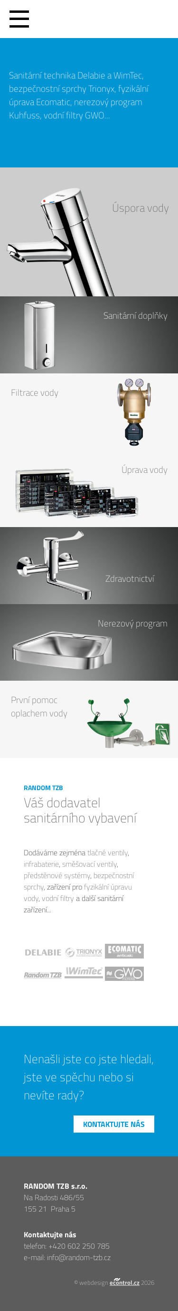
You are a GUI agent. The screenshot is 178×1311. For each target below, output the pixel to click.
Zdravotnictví (129, 578)
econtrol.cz (125, 1282)
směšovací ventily (89, 864)
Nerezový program (133, 623)
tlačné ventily (107, 852)
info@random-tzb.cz (79, 1257)
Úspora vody (140, 208)
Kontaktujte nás (114, 1124)
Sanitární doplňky (135, 315)
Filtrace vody (34, 392)
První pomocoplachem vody (39, 706)
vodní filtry (58, 898)
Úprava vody (145, 469)
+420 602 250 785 (79, 1246)
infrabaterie (41, 864)
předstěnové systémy (57, 875)
